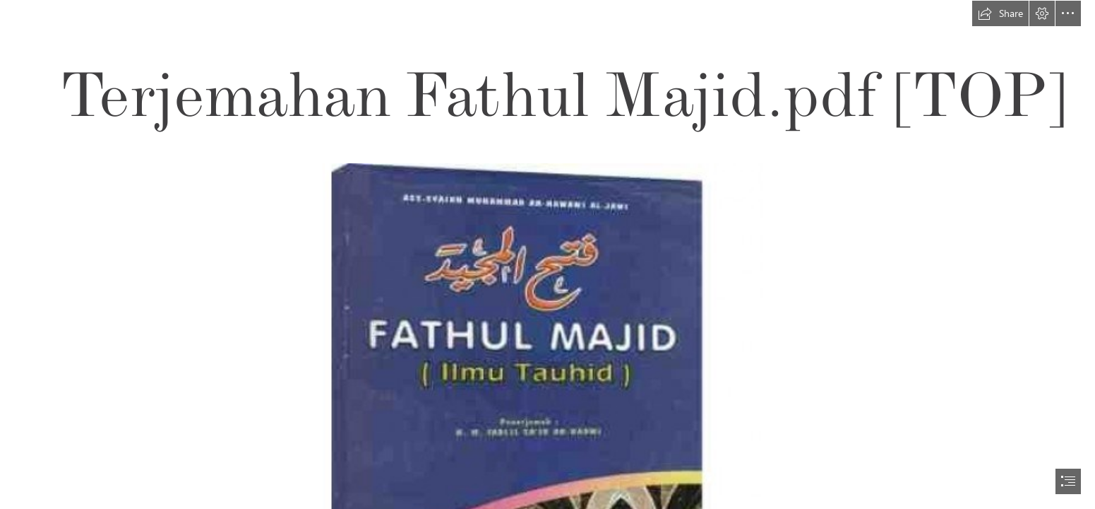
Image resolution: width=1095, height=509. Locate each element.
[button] (1000, 13)
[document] (547, 254)
